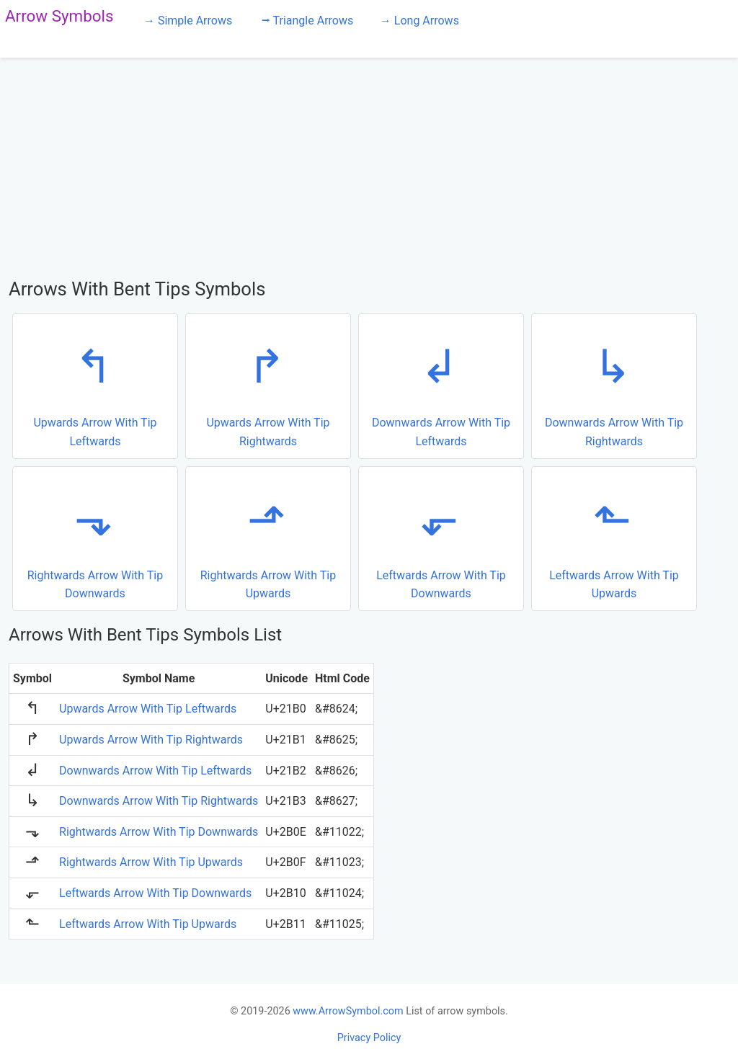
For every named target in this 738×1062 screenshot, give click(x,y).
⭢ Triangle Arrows (307, 20)
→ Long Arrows (419, 20)
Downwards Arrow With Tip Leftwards (439, 384)
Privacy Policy (369, 1038)
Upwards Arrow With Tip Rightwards (266, 384)
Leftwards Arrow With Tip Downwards (439, 537)
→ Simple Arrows (187, 20)
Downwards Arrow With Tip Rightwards (612, 384)
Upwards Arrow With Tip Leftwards (93, 384)
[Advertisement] (369, 166)
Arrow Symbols (59, 15)
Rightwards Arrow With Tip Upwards (266, 537)
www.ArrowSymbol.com (348, 1011)
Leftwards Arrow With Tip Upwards (612, 537)
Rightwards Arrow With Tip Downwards (93, 537)
